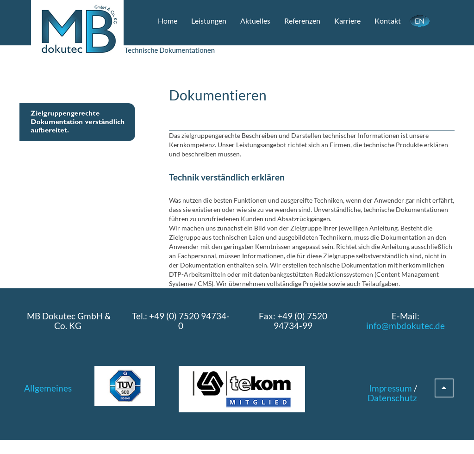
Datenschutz (392, 397)
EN (419, 20)
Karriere (347, 20)
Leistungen (208, 20)
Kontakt (387, 20)
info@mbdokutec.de (405, 325)
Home (167, 20)
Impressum (390, 388)
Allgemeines (48, 388)
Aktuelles (255, 20)
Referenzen (302, 20)
